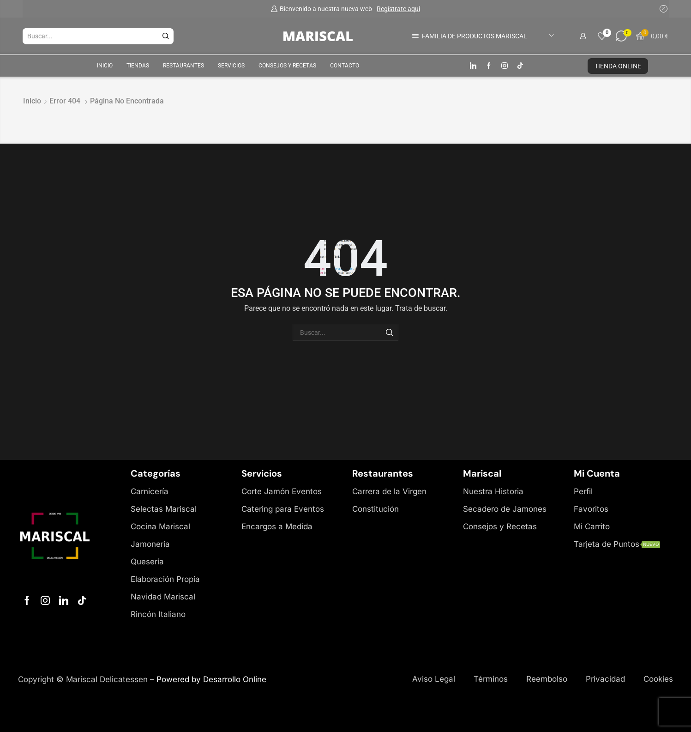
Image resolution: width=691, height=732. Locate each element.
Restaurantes (183, 65)
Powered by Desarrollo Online (211, 679)
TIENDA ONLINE (618, 66)
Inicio (105, 65)
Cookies (658, 679)
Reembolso (546, 679)
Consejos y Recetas (287, 65)
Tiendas (137, 65)
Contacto (344, 65)
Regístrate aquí (398, 8)
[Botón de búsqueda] (166, 36)
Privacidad (605, 679)
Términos (491, 679)
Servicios (231, 65)
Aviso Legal (433, 679)
